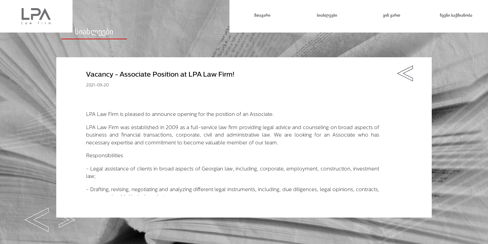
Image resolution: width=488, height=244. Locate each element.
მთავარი (262, 16)
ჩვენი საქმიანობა (456, 16)
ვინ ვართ (391, 16)
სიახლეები (327, 16)
